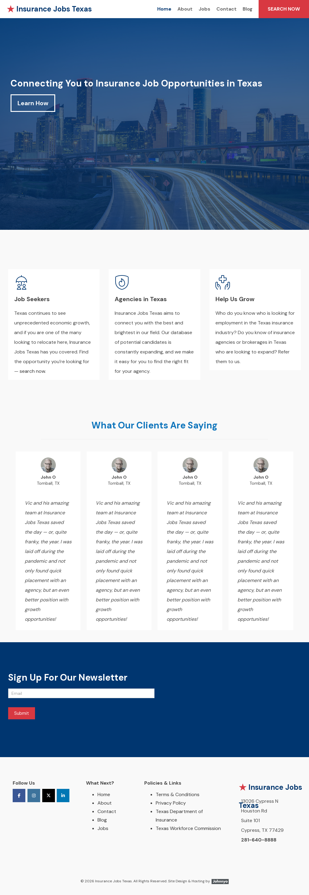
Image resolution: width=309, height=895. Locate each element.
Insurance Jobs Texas (49, 9)
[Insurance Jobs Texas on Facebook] (19, 795)
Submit (21, 713)
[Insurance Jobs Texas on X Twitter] (48, 795)
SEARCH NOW (284, 9)
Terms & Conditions (177, 794)
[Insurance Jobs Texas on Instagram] (33, 795)
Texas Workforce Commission (188, 828)
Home (164, 9)
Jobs (204, 9)
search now (32, 371)
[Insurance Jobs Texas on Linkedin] (63, 795)
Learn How (33, 103)
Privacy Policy (171, 803)
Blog (248, 9)
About (185, 9)
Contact (226, 9)
